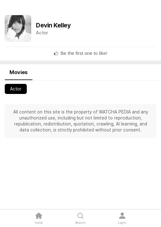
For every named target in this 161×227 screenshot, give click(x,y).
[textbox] (83, 53)
